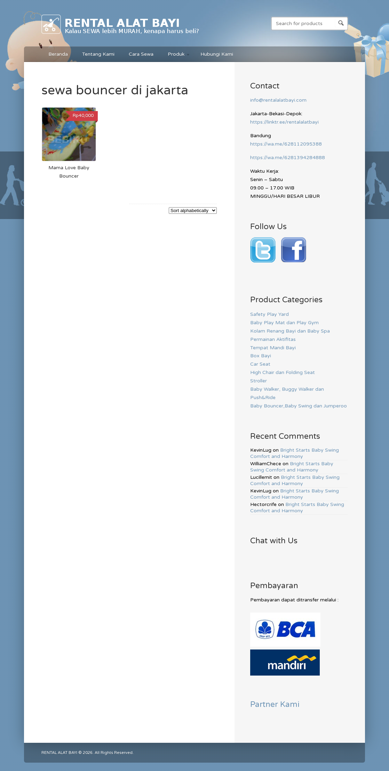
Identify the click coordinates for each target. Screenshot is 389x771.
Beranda (58, 54)
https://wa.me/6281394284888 (287, 158)
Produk (175, 55)
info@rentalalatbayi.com (278, 100)
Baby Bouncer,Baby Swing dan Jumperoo (298, 406)
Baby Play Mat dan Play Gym (284, 323)
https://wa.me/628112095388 (286, 144)
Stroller (258, 381)
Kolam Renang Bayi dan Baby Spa (290, 331)
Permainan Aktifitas (273, 339)
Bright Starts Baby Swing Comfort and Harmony (294, 453)
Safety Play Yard (269, 314)
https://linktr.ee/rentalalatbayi (284, 122)
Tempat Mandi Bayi (273, 348)
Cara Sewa (141, 54)
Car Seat (260, 364)
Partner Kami (275, 704)
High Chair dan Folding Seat (282, 372)
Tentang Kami (98, 54)
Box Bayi (260, 356)
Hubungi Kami (216, 54)
